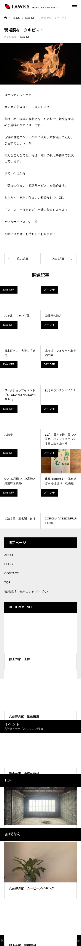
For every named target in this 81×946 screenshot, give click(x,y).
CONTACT (11, 573)
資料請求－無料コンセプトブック (27, 591)
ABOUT (9, 555)
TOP (7, 582)
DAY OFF (25, 36)
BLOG (8, 564)
